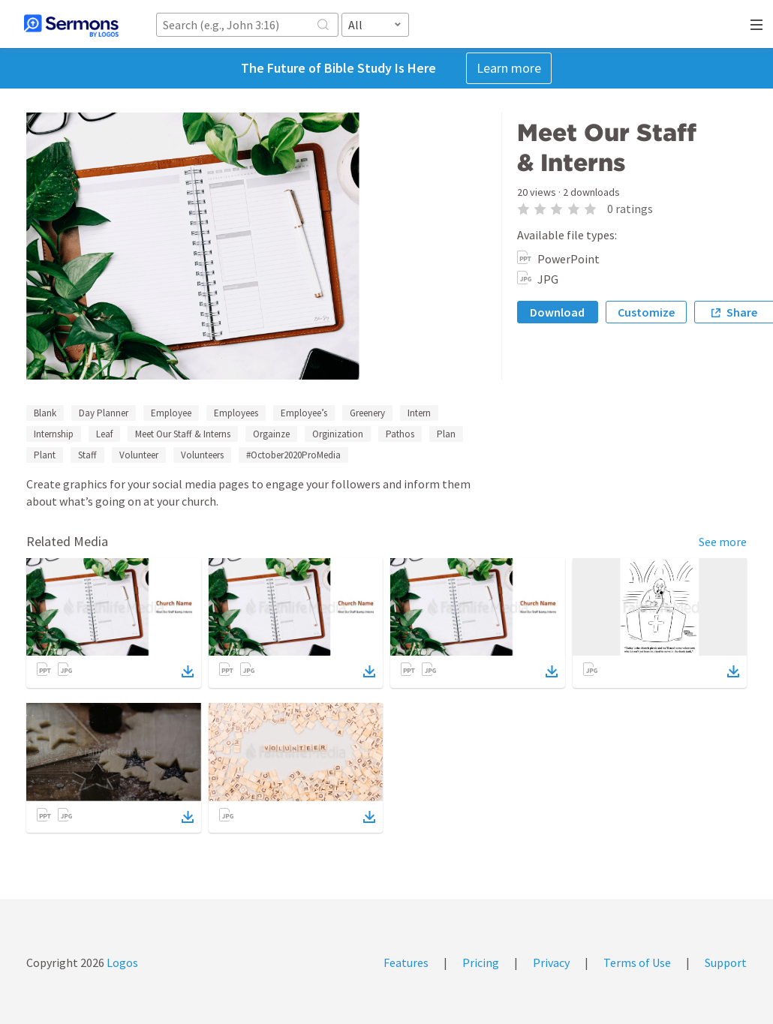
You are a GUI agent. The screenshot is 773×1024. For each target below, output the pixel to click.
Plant (45, 455)
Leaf (104, 434)
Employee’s (304, 413)
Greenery (367, 413)
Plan (446, 434)
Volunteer (138, 455)
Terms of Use (637, 962)
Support (726, 962)
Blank (45, 413)
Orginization (337, 434)
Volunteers (202, 455)
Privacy (551, 962)
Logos (121, 962)
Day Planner (103, 413)
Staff (87, 455)
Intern (419, 413)
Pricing (480, 962)
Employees (236, 413)
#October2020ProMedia (293, 455)
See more (723, 541)
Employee (171, 413)
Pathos (400, 434)
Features (406, 962)
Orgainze (271, 434)
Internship (54, 434)
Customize (646, 312)
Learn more (509, 68)
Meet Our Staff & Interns (182, 434)
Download (557, 312)
